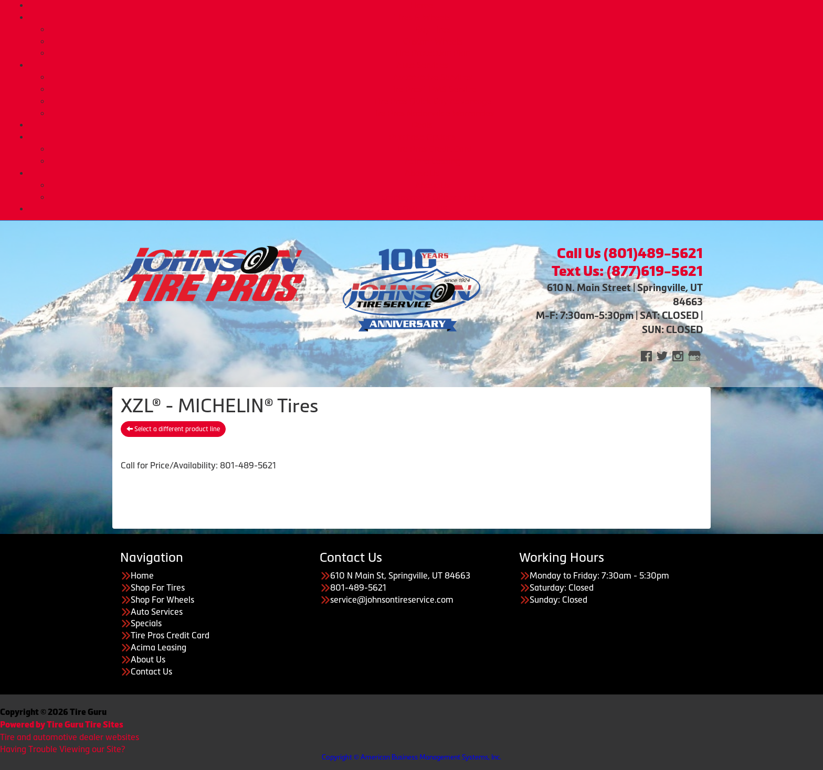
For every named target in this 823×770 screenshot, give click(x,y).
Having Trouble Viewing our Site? (62, 749)
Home (422, 5)
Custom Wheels (432, 41)
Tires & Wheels (422, 17)
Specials (146, 623)
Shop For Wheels (162, 599)
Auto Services (422, 65)
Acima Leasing (432, 161)
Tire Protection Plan (432, 53)
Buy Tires (432, 29)
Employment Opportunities (432, 197)
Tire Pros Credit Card (432, 149)
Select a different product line (173, 429)
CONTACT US (422, 208)
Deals (422, 125)
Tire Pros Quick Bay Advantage (432, 101)
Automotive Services (432, 77)
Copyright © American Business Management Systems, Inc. (411, 757)
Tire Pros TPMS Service (432, 89)
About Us (422, 173)
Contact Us (151, 671)
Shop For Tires (158, 587)
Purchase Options (422, 137)
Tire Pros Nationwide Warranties (432, 113)
